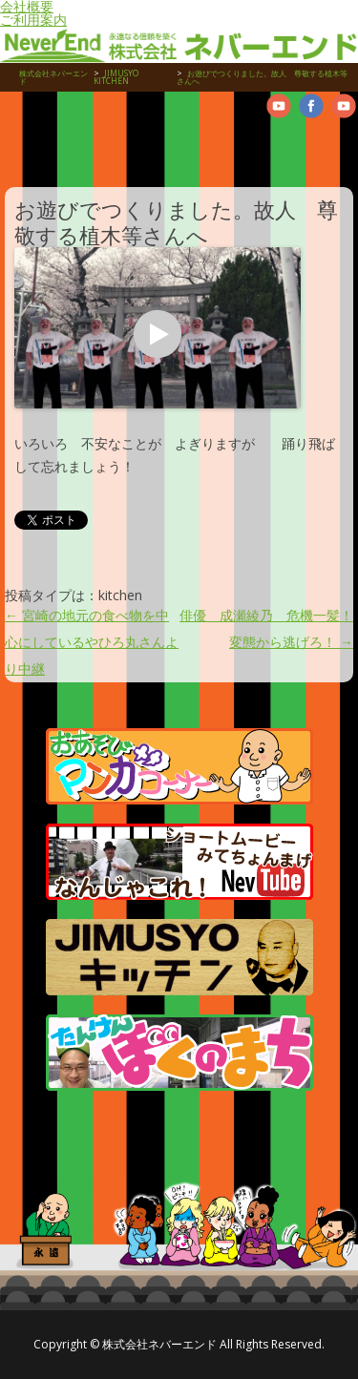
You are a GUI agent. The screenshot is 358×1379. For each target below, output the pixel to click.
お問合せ (315, 141)
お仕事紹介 (200, 141)
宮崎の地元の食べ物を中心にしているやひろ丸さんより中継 (92, 642)
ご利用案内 (33, 19)
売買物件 (143, 141)
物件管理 (28, 141)
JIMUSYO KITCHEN (179, 957)
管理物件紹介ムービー (257, 141)
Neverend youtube (278, 106)
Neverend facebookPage (311, 106)
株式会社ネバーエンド (53, 77)
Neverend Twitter (343, 106)
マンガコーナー (179, 766)
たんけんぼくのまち (179, 1052)
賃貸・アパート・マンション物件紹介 (86, 141)
